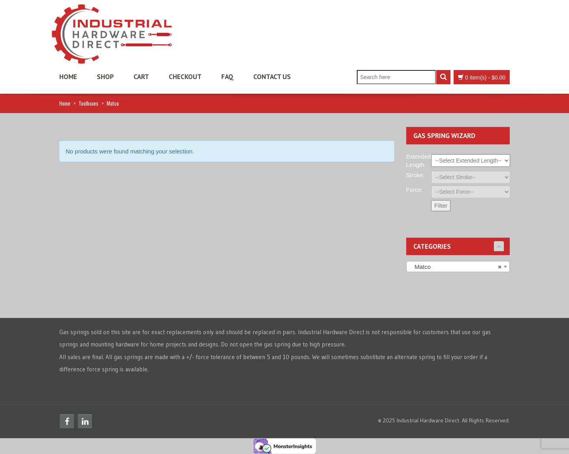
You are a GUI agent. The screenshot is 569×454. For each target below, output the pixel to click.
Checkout (185, 76)
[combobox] (458, 266)
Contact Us (272, 76)
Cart (141, 76)
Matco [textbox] (456, 266)
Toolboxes (88, 103)
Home (68, 76)
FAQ (227, 76)
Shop (105, 76)
